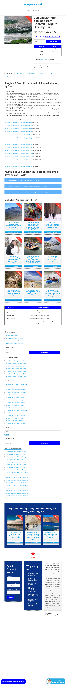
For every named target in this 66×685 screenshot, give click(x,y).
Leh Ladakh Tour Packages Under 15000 (16, 361)
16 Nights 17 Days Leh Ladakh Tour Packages (17, 488)
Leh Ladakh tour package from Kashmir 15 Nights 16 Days (18, 154)
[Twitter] (30, 647)
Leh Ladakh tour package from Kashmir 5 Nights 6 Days (18, 123)
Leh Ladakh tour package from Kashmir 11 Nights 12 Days (18, 142)
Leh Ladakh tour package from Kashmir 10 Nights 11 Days (18, 139)
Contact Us (36, 10)
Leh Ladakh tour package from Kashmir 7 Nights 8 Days (18, 129)
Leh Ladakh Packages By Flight (13, 628)
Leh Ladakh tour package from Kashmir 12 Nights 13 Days (18, 145)
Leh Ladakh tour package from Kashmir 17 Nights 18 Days (18, 161)
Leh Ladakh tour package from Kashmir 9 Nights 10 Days (18, 136)
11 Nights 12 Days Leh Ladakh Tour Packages (17, 475)
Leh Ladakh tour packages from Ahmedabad (16, 382)
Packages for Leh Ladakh (12, 333)
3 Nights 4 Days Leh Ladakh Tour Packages (16, 455)
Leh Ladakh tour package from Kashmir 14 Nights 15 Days (18, 151)
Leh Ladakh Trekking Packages (32, 628)
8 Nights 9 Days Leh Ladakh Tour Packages (16, 468)
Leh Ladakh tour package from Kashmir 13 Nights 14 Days (18, 148)
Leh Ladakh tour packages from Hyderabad (16, 398)
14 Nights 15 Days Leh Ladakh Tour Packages (17, 483)
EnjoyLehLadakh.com (9, 659)
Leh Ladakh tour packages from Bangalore (16, 387)
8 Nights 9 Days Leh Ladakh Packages (25, 659)
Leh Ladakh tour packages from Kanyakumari (17, 408)
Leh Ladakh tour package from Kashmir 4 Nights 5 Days (18, 120)
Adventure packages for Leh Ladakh (14, 336)
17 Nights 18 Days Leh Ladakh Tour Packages (17, 491)
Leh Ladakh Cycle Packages (32, 637)
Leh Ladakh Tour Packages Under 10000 (16, 359)
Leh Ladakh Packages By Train (13, 630)
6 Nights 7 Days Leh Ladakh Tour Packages (16, 462)
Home (28, 10)
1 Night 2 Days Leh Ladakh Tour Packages (16, 449)
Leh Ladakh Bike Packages (32, 634)
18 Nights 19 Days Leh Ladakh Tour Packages (17, 493)
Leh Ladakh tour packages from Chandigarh (16, 390)
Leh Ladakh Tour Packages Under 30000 (16, 369)
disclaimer (28, 670)
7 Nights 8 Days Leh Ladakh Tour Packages (16, 465)
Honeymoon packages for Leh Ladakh (15, 341)
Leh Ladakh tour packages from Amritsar (15, 385)
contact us (43, 59)
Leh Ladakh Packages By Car (13, 635)
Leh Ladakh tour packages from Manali (15, 413)
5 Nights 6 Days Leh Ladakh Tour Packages (16, 460)
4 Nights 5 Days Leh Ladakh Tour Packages (16, 457)
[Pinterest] (35, 647)
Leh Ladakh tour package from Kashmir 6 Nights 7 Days (18, 126)
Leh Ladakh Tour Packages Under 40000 (16, 374)
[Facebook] (25, 647)
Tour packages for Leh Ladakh (13, 339)
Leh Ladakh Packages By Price (52, 632)
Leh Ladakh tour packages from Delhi (15, 395)
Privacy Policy (7, 676)
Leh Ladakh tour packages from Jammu (15, 406)
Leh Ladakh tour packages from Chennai (16, 393)
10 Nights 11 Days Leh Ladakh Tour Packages (17, 473)
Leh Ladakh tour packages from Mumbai (15, 416)
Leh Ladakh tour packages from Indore (15, 400)
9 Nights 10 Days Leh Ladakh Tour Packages (17, 470)
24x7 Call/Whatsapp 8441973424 (13, 682)
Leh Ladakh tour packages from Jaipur (15, 403)
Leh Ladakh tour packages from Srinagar (16, 421)
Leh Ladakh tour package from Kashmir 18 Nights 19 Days (18, 164)
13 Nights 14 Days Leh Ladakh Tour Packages (17, 481)
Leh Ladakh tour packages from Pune (15, 418)
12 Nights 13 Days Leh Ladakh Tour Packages (17, 478)
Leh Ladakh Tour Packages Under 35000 (16, 372)
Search (6, 432)
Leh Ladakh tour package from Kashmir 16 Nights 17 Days (18, 158)
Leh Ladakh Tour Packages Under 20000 (16, 364)
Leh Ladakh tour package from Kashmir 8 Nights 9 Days (18, 133)
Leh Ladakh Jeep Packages (32, 639)
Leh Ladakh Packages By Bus (13, 633)
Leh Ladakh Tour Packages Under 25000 (16, 366)
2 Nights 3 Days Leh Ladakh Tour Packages (16, 452)
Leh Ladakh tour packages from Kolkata (15, 411)
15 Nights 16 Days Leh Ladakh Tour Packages (17, 486)
